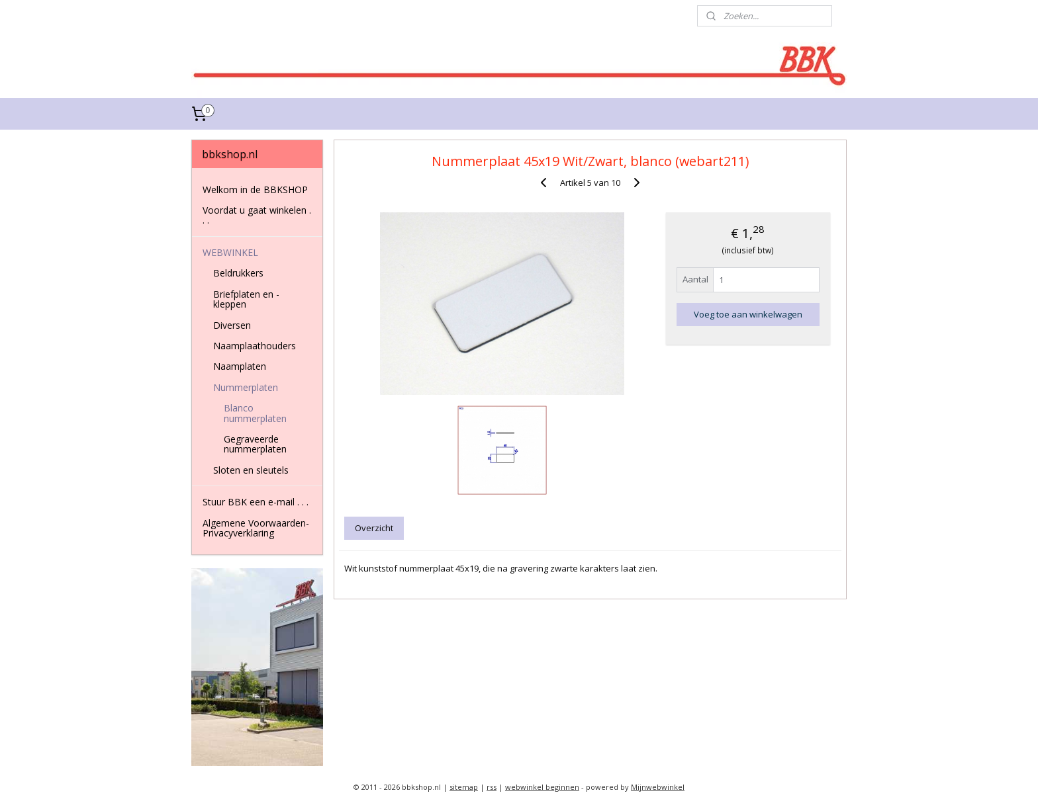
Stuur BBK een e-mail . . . (255, 501)
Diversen (232, 325)
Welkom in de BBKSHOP (255, 189)
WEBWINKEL (230, 252)
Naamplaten (239, 366)
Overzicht (374, 528)
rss (491, 787)
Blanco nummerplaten (255, 413)
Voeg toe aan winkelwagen (748, 314)
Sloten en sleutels (251, 470)
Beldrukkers (238, 273)
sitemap (463, 787)
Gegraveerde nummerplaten (255, 444)
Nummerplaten (245, 387)
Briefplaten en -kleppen (246, 299)
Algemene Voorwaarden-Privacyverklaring (256, 528)
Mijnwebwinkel (657, 787)
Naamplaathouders (254, 345)
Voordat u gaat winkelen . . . (257, 215)
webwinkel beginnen (542, 787)
